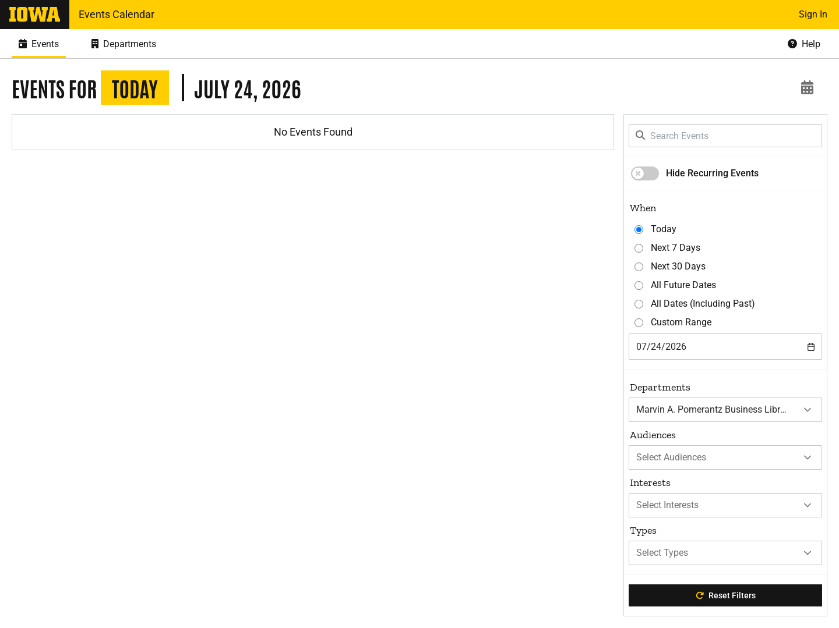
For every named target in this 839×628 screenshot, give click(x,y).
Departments (660, 387)
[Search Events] (725, 135)
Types (643, 530)
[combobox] (725, 346)
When (643, 207)
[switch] (645, 173)
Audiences (653, 434)
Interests (650, 482)
